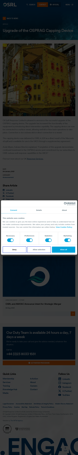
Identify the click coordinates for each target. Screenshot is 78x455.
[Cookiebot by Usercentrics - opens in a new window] (65, 203)
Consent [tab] (13, 210)
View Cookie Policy (64, 227)
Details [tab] (39, 210)
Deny (14, 250)
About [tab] (64, 210)
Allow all (63, 250)
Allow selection (39, 250)
